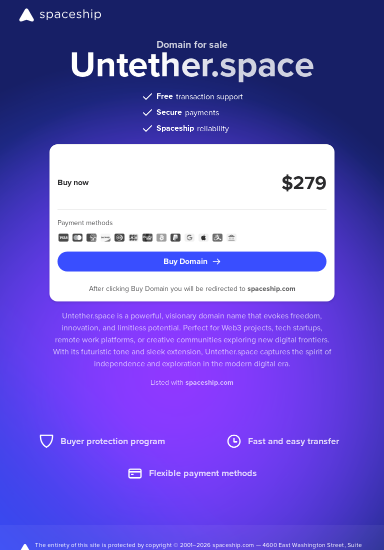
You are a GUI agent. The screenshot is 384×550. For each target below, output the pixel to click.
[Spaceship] (60, 15)
